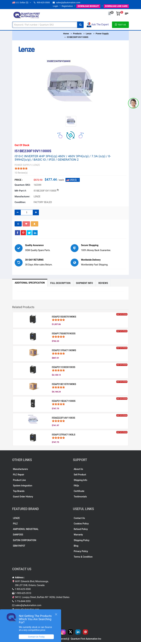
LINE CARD (116, 6)
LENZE (16, 518)
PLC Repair (18, 474)
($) (21, 2)
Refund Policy (81, 529)
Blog (76, 545)
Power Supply (102, 33)
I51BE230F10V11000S (77, 37)
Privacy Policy (81, 551)
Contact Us (79, 518)
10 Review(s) (21, 172)
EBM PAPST (19, 545)
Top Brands (18, 491)
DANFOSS (18, 534)
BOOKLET (88, 6)
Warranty (78, 534)
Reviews (103, 283)
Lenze (88, 33)
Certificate (79, 491)
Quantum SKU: (22, 184)
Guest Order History (23, 496)
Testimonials (80, 496)
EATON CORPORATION (24, 540)
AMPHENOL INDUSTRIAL (26, 529)
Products (77, 33)
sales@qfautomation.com (66, 2)
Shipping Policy (81, 540)
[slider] (21, 168)
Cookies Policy (81, 523)
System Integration (22, 485)
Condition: (20, 202)
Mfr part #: (20, 190)
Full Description (60, 283)
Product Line (19, 480)
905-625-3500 (42, 2)
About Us (78, 469)
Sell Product (80, 474)
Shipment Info (84, 283)
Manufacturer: (22, 196)
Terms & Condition (83, 556)
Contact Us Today (36, 637)
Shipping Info (80, 480)
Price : (19, 179)
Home (66, 33)
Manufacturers (20, 469)
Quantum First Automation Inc (86, 638)
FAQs (76, 485)
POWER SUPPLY (23, 165)
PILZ (15, 523)
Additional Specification (30, 282)
